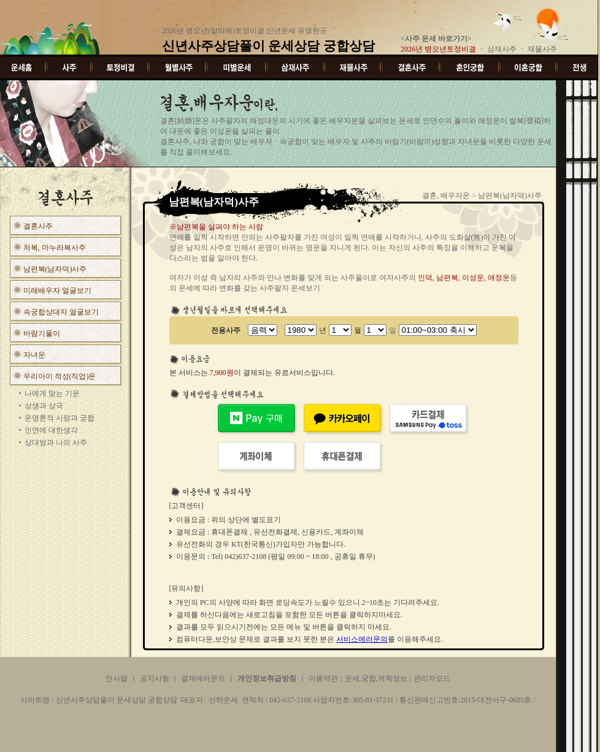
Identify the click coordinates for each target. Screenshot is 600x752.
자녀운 (34, 355)
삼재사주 (502, 49)
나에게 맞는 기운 (52, 393)
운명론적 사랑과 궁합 (59, 418)
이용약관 (323, 678)
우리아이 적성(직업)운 (59, 376)
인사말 (117, 678)
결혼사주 (38, 226)
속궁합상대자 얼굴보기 (61, 312)
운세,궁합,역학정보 (376, 678)
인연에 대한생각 (51, 430)
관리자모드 (431, 678)
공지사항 (155, 678)
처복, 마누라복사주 (54, 247)
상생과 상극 (44, 405)
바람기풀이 (41, 333)
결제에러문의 (203, 678)
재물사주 (544, 49)
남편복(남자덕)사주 (55, 269)
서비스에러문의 (362, 639)
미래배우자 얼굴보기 (57, 290)
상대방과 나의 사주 (56, 442)
